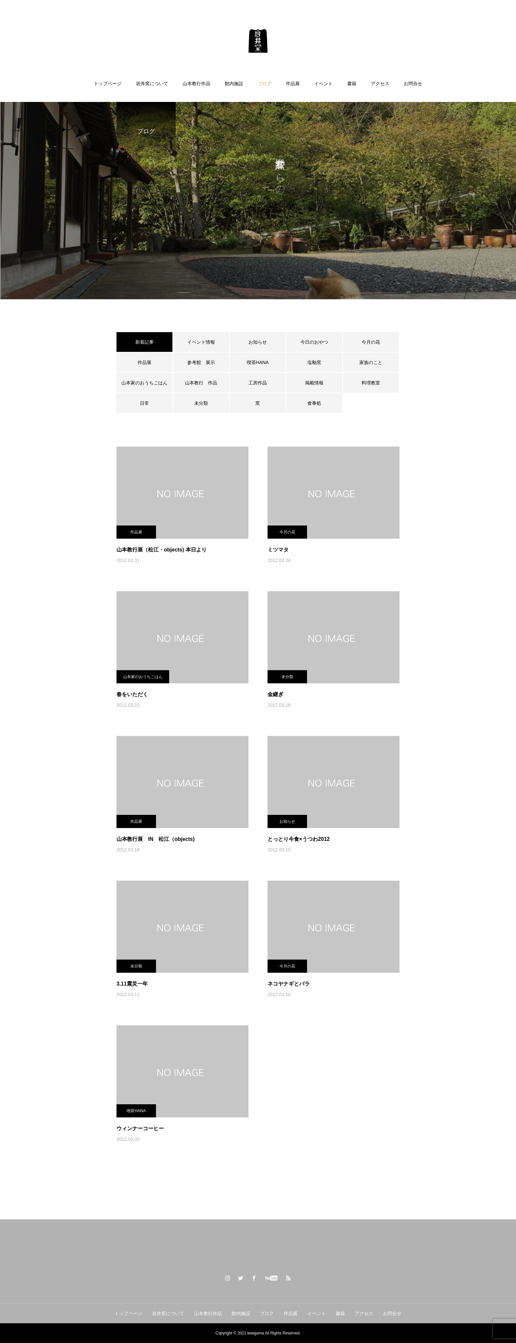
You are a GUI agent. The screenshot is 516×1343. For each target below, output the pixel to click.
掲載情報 (314, 382)
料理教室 (371, 382)
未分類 (201, 403)
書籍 (351, 83)
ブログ (264, 83)
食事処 (314, 403)
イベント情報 (201, 342)
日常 (144, 403)
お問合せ (413, 83)
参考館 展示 (201, 362)
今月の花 (371, 342)
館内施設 (234, 83)
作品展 (293, 83)
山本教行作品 (196, 83)
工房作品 (257, 382)
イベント (323, 83)
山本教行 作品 (201, 382)
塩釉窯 (316, 362)
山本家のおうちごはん (144, 382)
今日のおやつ (314, 342)
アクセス (380, 83)
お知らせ (257, 342)
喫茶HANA (258, 362)
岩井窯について (152, 83)
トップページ (107, 83)
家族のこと (370, 362)
